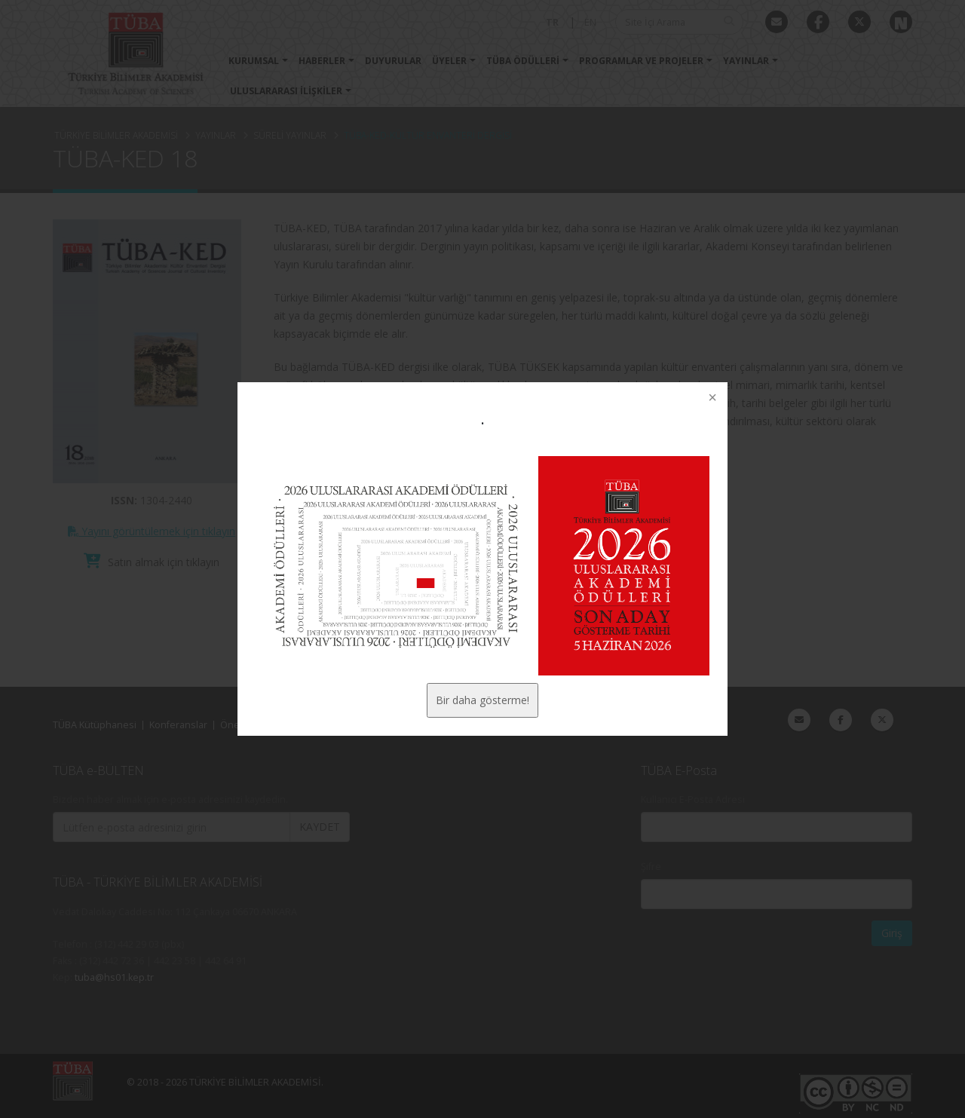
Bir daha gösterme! (482, 700)
